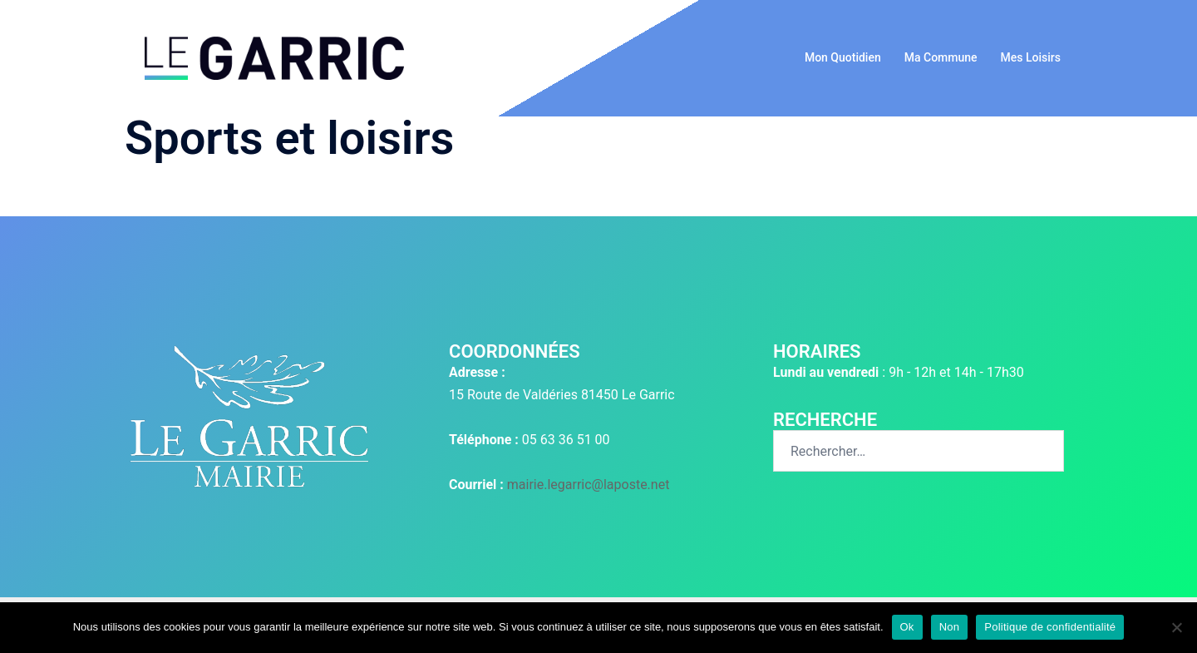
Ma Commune (941, 57)
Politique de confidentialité (1050, 627)
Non (949, 627)
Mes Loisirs (1031, 57)
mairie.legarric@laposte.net (588, 484)
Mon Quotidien (843, 57)
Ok (907, 627)
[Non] (1176, 627)
